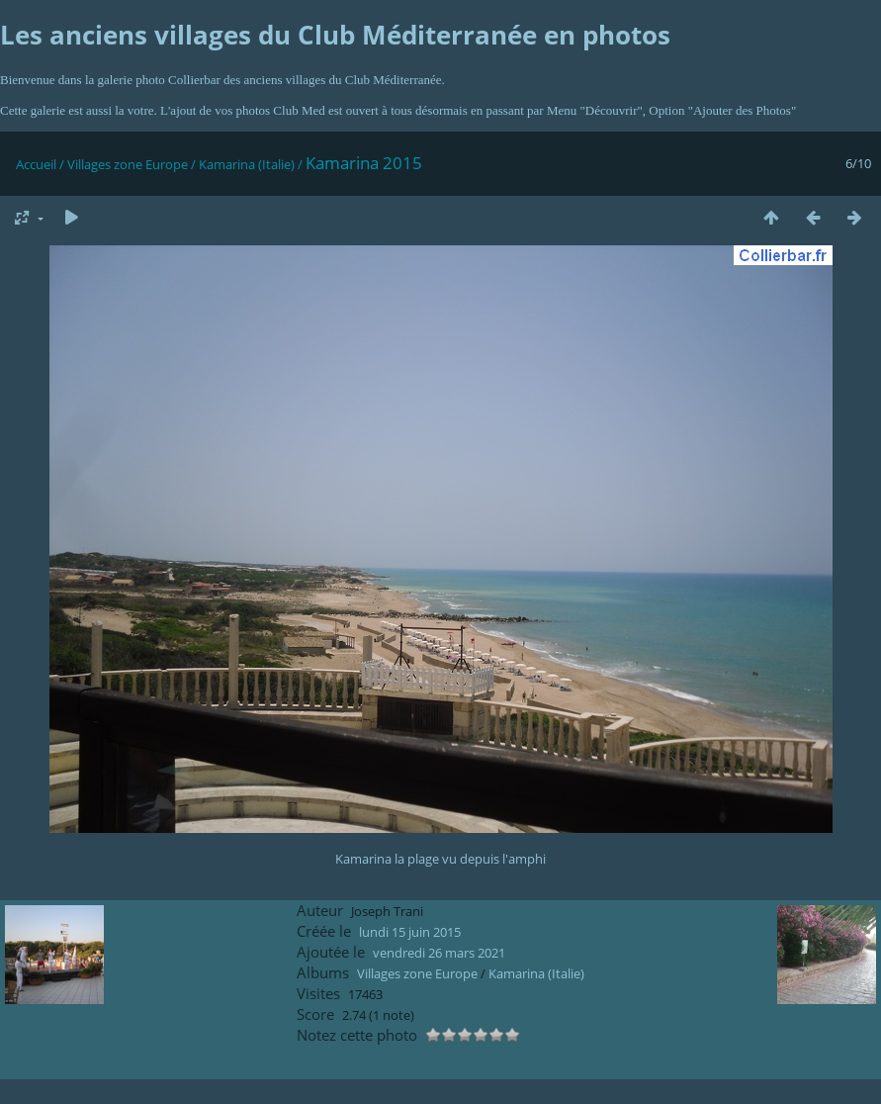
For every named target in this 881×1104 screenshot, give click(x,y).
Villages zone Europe (127, 164)
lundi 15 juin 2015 (410, 932)
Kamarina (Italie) (247, 164)
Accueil (36, 164)
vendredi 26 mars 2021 (439, 953)
